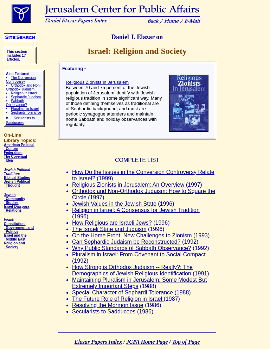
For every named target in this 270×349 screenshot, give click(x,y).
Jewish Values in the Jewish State (114, 204)
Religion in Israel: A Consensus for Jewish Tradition (136, 210)
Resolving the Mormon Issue (107, 305)
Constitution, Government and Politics (19, 227)
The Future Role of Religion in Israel (118, 299)
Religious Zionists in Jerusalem (97, 82)
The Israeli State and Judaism (109, 229)
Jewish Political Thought (17, 183)
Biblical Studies (17, 178)
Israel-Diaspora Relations (16, 208)
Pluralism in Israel (25, 109)
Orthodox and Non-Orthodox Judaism (23, 87)
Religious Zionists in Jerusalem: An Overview (129, 185)
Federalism (13, 153)
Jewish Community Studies (14, 199)
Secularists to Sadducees (104, 311)
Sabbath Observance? (16, 103)
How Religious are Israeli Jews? (112, 223)
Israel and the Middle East (15, 237)
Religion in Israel (24, 93)
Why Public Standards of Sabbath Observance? (131, 248)
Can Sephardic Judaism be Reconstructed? (126, 242)
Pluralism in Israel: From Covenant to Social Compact (139, 254)
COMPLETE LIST (137, 160)
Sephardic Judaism (26, 97)
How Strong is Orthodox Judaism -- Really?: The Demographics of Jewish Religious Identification (132, 270)
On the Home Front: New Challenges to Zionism (132, 235)
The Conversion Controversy (21, 79)
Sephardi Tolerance (26, 112)
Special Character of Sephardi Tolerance (122, 292)
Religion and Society (14, 245)
